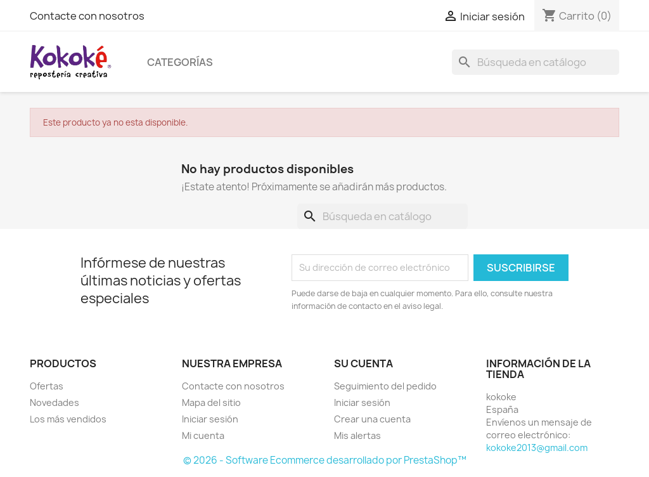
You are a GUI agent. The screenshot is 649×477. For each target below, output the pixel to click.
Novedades (54, 402)
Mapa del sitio (211, 402)
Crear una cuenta (372, 419)
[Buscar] (535, 62)
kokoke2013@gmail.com (537, 447)
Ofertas (46, 386)
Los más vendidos (68, 419)
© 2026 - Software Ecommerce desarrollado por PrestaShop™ (324, 460)
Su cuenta (363, 363)
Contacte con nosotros (87, 16)
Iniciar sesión (210, 419)
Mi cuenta (203, 435)
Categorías (180, 62)
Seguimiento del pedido (385, 386)
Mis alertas (357, 435)
